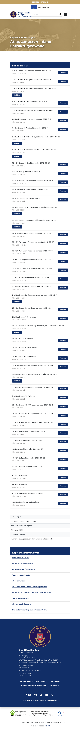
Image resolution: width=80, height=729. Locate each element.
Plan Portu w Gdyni (20, 558)
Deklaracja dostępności (33, 700)
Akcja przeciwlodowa (21, 604)
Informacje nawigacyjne (22, 563)
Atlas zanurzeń (18, 581)
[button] (28, 695)
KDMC (47, 726)
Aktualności (26, 682)
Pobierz (63, 72)
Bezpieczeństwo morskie (33, 686)
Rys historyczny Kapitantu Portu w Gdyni (29, 610)
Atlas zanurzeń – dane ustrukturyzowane (29, 587)
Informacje (41, 682)
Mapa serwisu (51, 700)
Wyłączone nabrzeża (21, 575)
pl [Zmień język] (52, 695)
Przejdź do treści (40, 2)
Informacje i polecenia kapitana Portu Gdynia (31, 592)
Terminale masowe (20, 598)
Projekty (55, 682)
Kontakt (54, 686)
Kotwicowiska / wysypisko (23, 569)
